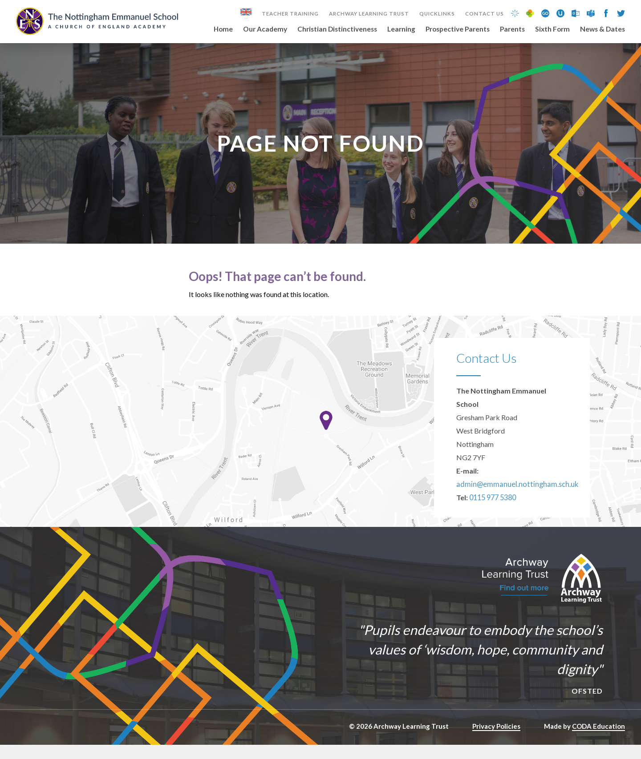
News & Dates (602, 29)
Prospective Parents (458, 29)
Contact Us (484, 13)
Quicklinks (437, 13)
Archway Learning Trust (369, 13)
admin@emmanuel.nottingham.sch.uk (512, 498)
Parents (512, 29)
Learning (401, 29)
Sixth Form (552, 29)
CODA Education (598, 740)
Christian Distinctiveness (337, 29)
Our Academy (265, 29)
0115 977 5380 (492, 511)
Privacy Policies (496, 740)
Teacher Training (290, 13)
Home (223, 29)
